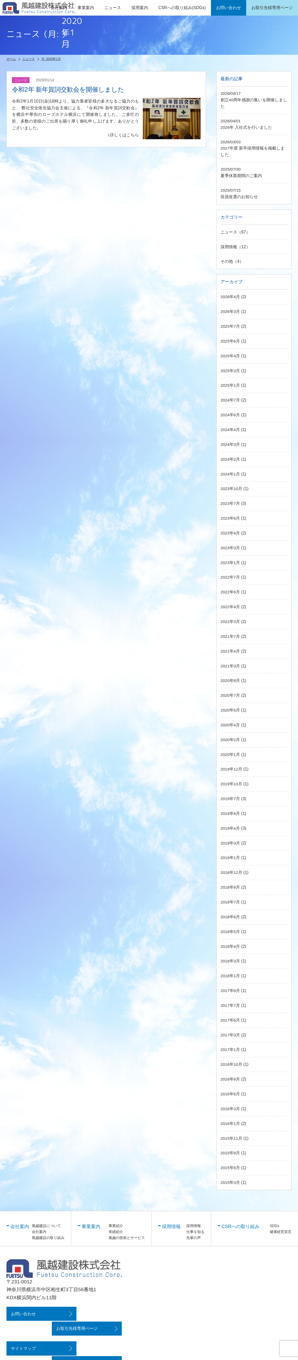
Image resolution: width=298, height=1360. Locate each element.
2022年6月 (230, 593)
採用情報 (229, 249)
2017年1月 (230, 1048)
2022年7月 (230, 578)
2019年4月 (230, 828)
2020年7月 (230, 696)
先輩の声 (193, 1236)
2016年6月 (230, 1092)
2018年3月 (230, 960)
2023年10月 (232, 490)
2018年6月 (230, 916)
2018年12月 (232, 872)
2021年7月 (230, 637)
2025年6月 (230, 343)
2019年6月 (230, 813)
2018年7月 (230, 901)
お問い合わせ (22, 1311)
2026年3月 (230, 313)
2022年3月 (230, 622)
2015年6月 (230, 1166)
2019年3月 (230, 843)
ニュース (112, 7)
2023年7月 (230, 505)
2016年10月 (232, 1063)
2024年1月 (230, 475)
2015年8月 (230, 1151)
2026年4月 (230, 299)
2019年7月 (230, 798)
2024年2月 (230, 460)
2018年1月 (230, 975)
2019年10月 (232, 784)
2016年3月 (230, 1107)
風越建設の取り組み (48, 1236)
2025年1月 (230, 387)
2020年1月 (230, 754)
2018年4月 (230, 945)
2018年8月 (230, 887)
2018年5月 (230, 931)
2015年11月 (232, 1137)
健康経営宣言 (281, 1230)
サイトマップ (22, 1331)
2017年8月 (230, 990)
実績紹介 (116, 1230)
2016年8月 (230, 1078)
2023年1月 (230, 563)
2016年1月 (230, 1122)
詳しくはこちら (124, 135)
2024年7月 (230, 402)
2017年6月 (230, 1019)
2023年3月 (230, 549)
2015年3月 (230, 1180)
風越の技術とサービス (127, 1236)
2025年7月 (230, 328)
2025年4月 (230, 358)
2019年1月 (230, 857)
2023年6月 (230, 519)
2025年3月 (230, 372)
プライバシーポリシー (90, 1331)
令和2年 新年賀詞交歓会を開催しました (72, 89)
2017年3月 (230, 1033)
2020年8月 (230, 681)
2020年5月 (230, 710)
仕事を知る (195, 1230)
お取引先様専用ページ (90, 1311)
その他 (227, 264)
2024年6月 (230, 416)
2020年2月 (230, 740)
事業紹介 (116, 1224)
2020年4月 (230, 725)
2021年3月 (230, 666)
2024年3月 (230, 446)
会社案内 (39, 1230)
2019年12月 (232, 769)
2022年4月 (230, 607)
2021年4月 (230, 651)
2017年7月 (230, 1004)
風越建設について (46, 1224)
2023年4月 (230, 534)
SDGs (274, 1224)
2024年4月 (230, 431)
